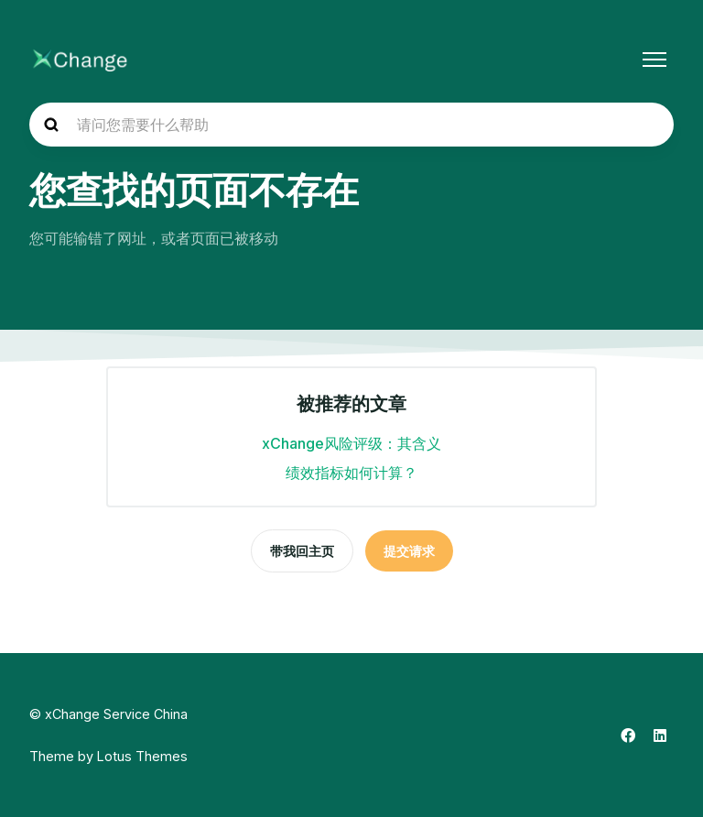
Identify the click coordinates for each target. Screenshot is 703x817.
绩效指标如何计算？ (351, 472)
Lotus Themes (142, 756)
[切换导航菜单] (654, 59)
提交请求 (409, 551)
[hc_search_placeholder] (351, 125)
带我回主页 (302, 551)
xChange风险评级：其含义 (351, 443)
